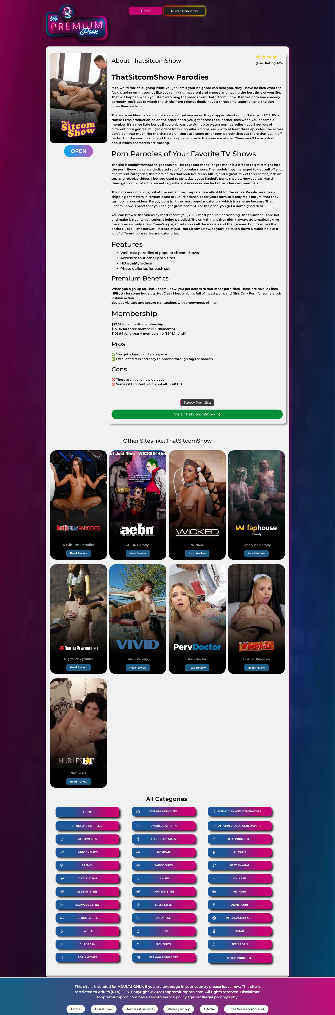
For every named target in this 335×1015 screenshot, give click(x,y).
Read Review (78, 553)
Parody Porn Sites (198, 403)
